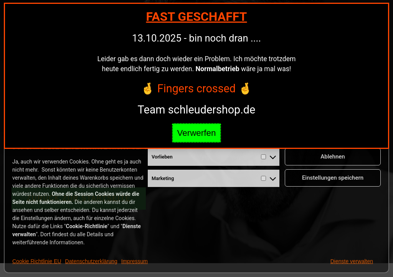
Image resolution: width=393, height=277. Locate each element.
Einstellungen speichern (332, 177)
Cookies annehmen (333, 135)
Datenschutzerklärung (91, 261)
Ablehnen (332, 156)
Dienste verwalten (351, 261)
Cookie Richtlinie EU (36, 261)
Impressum (134, 261)
